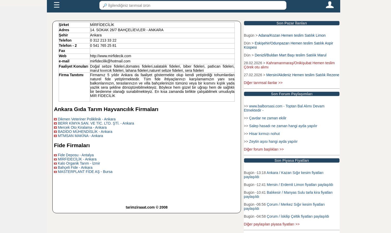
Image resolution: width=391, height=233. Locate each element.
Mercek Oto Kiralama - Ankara (82, 127)
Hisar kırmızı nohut (264, 134)
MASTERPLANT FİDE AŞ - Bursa (85, 172)
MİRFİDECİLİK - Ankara (77, 159)
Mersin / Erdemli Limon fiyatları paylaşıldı (300, 185)
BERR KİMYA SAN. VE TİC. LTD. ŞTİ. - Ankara (96, 123)
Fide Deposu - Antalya (76, 155)
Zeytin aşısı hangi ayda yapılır (273, 141)
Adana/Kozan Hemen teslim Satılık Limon (292, 35)
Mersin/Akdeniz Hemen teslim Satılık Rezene (302, 75)
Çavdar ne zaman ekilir (267, 118)
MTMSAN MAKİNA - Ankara (80, 136)
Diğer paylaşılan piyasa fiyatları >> (272, 224)
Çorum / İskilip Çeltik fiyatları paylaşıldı (298, 216)
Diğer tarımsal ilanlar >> (263, 83)
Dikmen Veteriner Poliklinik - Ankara (87, 119)
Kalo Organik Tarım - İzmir (79, 163)
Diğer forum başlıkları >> (264, 149)
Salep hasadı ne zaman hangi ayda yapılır (283, 126)
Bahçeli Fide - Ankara (75, 167)
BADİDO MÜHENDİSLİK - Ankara (85, 132)
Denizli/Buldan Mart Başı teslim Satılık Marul (290, 55)
